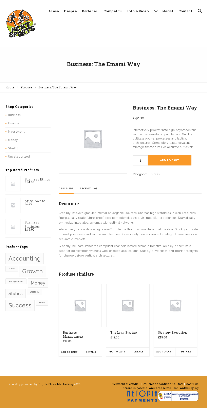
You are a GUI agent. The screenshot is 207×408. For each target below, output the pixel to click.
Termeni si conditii (126, 384)
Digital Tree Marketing (55, 384)
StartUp (14, 148)
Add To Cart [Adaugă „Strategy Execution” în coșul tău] (164, 351)
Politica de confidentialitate (163, 384)
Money (13, 140)
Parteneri (90, 11)
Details (91, 352)
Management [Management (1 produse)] (15, 281)
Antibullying (189, 388)
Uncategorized (19, 156)
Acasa (54, 11)
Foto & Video (138, 11)
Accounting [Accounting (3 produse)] (24, 258)
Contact (185, 11)
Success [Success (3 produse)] (20, 305)
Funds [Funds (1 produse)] (11, 268)
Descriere (66, 188)
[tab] (66, 188)
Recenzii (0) (88, 188)
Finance (13, 123)
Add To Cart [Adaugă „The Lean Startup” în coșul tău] (117, 351)
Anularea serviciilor (163, 388)
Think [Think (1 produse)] (42, 302)
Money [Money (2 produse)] (38, 283)
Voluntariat (163, 11)
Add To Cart (169, 160)
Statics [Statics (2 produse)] (15, 293)
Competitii (112, 11)
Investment (16, 131)
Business (14, 115)
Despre (70, 11)
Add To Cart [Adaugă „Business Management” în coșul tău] (69, 352)
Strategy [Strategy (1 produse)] (34, 292)
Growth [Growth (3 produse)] (32, 271)
